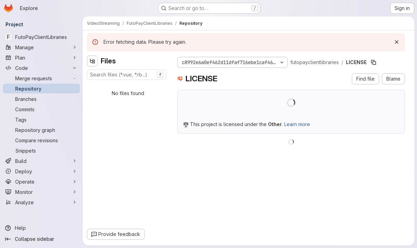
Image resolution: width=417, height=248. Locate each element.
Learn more (297, 124)
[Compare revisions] (41, 140)
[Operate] (41, 181)
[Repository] (41, 88)
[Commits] (41, 109)
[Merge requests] (41, 78)
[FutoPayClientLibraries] (41, 37)
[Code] (41, 68)
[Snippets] (41, 150)
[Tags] (41, 119)
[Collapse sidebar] (41, 239)
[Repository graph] (41, 130)
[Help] (41, 228)
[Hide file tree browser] (92, 60)
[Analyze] (41, 202)
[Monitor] (41, 192)
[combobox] (126, 74)
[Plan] (41, 57)
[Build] (41, 161)
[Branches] (41, 99)
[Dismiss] (397, 42)
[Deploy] (41, 171)
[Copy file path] (373, 62)
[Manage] (41, 47)
